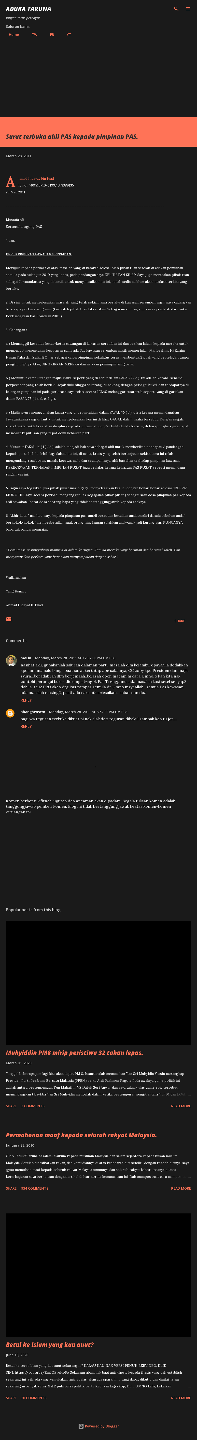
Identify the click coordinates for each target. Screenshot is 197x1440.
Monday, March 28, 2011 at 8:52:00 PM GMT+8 (88, 711)
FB (49, 34)
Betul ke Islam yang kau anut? (50, 1344)
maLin (26, 658)
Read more (181, 1106)
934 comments (34, 1188)
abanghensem (33, 711)
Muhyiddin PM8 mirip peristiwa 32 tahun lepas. (74, 1053)
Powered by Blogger (98, 1426)
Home (11, 34)
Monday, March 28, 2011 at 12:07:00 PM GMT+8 (75, 658)
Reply (26, 700)
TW (31, 34)
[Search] (176, 9)
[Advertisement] (98, 75)
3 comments (32, 1106)
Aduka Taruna (28, 9)
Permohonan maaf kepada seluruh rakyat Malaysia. (81, 1135)
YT (66, 34)
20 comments (33, 1398)
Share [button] (179, 621)
